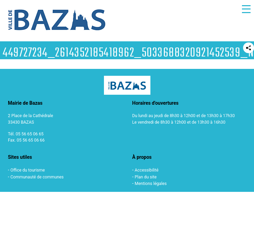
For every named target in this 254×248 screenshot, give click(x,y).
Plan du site (146, 177)
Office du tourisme (27, 170)
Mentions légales (151, 183)
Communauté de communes (37, 177)
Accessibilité (146, 170)
